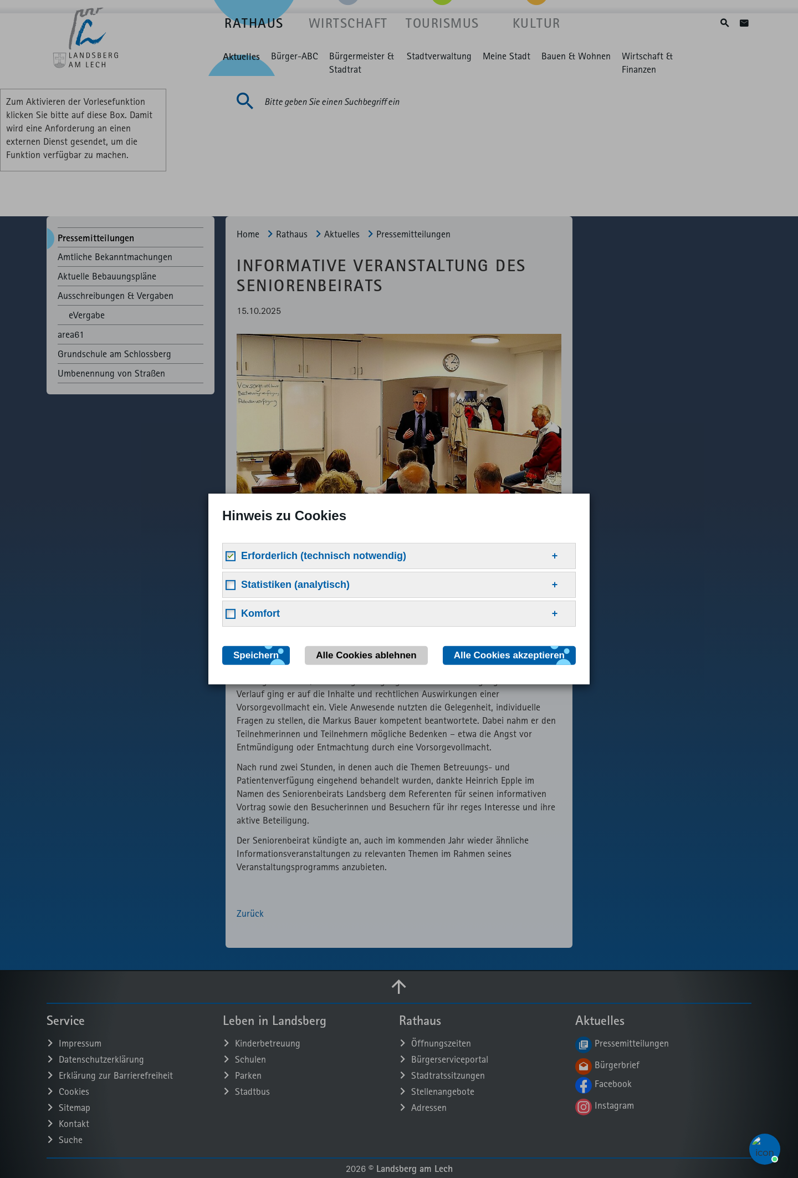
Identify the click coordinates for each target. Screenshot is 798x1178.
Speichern (256, 655)
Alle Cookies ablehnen (366, 655)
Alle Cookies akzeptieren (509, 655)
